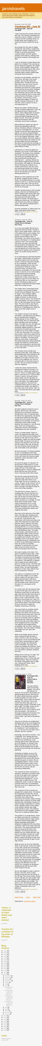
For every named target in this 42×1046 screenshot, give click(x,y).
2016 (5, 968)
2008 (5, 1023)
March (7, 1010)
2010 (5, 1019)
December (8, 975)
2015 (5, 970)
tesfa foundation (6, 1038)
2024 (5, 954)
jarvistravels (13, 8)
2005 (5, 1028)
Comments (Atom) (29, 901)
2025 (5, 952)
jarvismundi (4, 1040)
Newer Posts (19, 897)
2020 (5, 961)
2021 (5, 960)
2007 (5, 1024)
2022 (5, 958)
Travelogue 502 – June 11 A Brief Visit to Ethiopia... (8, 1003)
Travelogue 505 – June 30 (27, 26)
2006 (5, 1026)
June (6, 985)
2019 (5, 963)
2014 (5, 972)
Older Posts (37, 897)
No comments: (34, 211)
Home (28, 897)
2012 (5, 1015)
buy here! (4, 923)
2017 (5, 967)
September (8, 980)
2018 (5, 965)
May (6, 1007)
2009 (5, 1021)
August (7, 982)
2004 (5, 1030)
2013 (5, 974)
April (6, 1009)
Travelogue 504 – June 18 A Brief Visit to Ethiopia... (8, 992)
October (7, 979)
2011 (5, 1017)
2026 (5, 951)
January (7, 1014)
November (8, 977)
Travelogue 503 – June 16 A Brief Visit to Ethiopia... (8, 998)
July (6, 984)
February (7, 1012)
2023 (5, 956)
